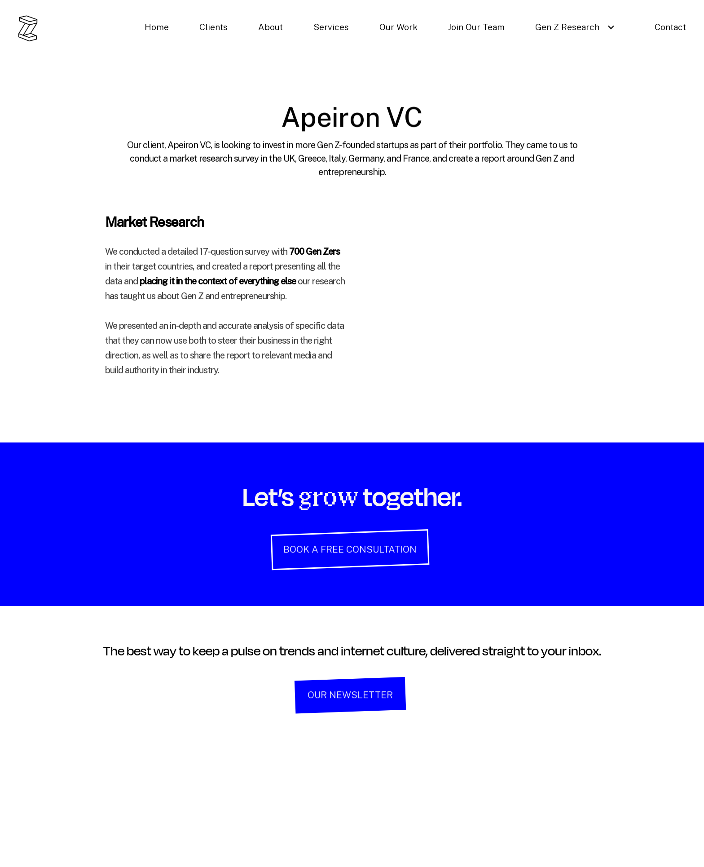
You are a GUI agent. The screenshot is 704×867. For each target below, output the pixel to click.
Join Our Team (476, 27)
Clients (213, 27)
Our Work (398, 27)
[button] (579, 27)
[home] (28, 28)
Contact (670, 27)
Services (331, 27)
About (270, 27)
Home (157, 27)
